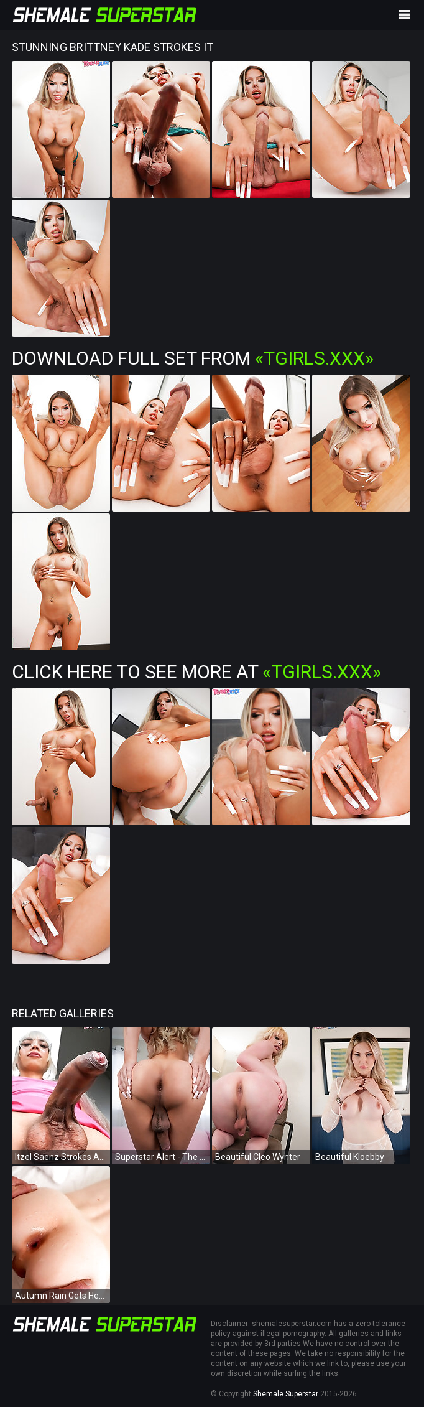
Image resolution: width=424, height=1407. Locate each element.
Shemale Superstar (285, 1394)
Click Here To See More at (196, 672)
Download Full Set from (193, 358)
